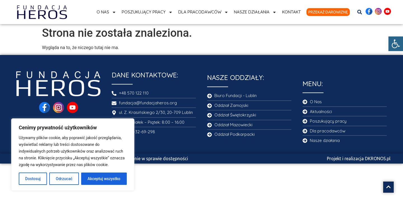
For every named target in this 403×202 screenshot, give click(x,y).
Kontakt (291, 12)
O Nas (106, 12)
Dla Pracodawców (203, 12)
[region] (72, 154)
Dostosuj (33, 178)
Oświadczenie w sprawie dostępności (150, 158)
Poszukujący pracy (147, 12)
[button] (395, 43)
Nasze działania (255, 12)
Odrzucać (64, 178)
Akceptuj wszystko (104, 178)
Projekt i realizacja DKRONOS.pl (358, 158)
